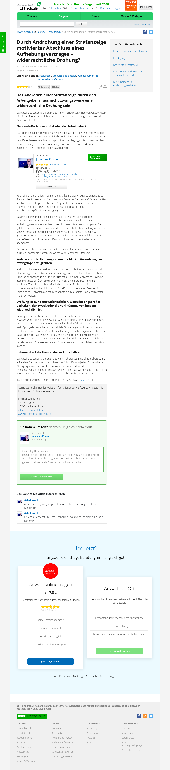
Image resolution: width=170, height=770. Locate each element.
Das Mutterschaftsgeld (125, 65)
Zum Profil (52, 187)
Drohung (57, 76)
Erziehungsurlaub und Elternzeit (130, 51)
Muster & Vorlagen (132, 16)
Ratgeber (56, 8)
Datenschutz (128, 738)
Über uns (126, 728)
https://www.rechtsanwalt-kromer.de (59, 174)
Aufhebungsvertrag (88, 76)
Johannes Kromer (47, 159)
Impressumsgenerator (62, 747)
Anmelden (21, 742)
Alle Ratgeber (23, 757)
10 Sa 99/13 (85, 380)
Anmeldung (92, 728)
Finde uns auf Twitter (62, 738)
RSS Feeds (57, 733)
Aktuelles (91, 738)
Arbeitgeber (44, 79)
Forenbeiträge (82, 8)
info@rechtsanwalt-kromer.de (57, 177)
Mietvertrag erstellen (62, 757)
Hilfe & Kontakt (3, 42)
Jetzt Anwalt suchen (119, 651)
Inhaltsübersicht (24, 728)
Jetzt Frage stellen (50, 661)
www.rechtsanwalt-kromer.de (34, 414)
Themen (32, 16)
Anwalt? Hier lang (142, 24)
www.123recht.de (26, 32)
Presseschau (23, 752)
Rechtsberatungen (110, 8)
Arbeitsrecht (55, 32)
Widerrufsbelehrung (131, 750)
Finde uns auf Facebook (63, 742)
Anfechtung (58, 79)
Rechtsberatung (24, 738)
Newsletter (57, 728)
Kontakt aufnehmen (41, 477)
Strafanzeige (69, 76)
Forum (95, 16)
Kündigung (119, 58)
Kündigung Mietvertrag (62, 752)
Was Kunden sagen (26, 747)
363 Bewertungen (57, 164)
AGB (89, 742)
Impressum (127, 733)
